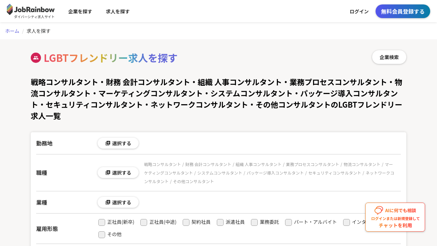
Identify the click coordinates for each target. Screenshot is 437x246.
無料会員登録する (403, 11)
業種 (41, 202)
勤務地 (44, 143)
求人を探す (118, 11)
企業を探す (80, 11)
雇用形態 (47, 228)
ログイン (359, 11)
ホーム (12, 30)
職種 (41, 172)
